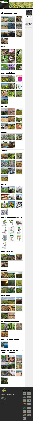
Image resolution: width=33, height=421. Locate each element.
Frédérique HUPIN (3, 400)
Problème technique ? (4, 404)
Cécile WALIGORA (3, 399)
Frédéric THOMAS (3, 398)
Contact (2, 402)
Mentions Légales (3, 403)
